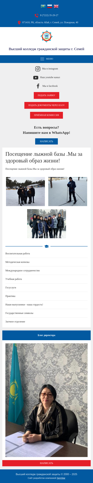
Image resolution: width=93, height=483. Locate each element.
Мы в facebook (50, 86)
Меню (46, 59)
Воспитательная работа (17, 253)
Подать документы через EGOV (46, 105)
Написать (46, 141)
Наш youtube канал (50, 77)
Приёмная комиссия (46, 115)
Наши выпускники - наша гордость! (24, 304)
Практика (10, 296)
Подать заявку (46, 95)
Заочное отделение (15, 321)
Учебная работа (13, 279)
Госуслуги (10, 287)
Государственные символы (19, 313)
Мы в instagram (50, 68)
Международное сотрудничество (22, 270)
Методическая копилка (17, 262)
